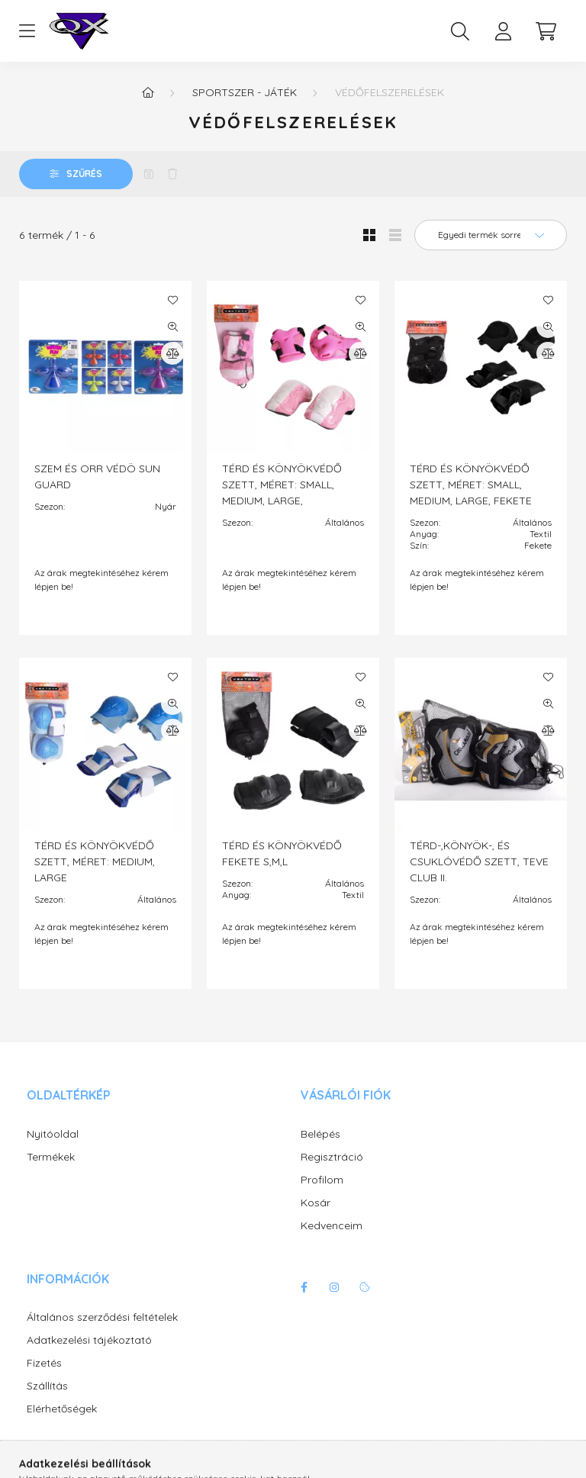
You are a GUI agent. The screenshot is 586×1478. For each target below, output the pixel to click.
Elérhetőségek (62, 1408)
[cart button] (545, 31)
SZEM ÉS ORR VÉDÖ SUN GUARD (97, 476)
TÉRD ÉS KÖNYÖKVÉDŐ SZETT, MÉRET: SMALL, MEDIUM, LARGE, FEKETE (471, 484)
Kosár (315, 1202)
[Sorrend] (490, 235)
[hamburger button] (26, 31)
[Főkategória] (148, 92)
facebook (303, 1287)
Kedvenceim (331, 1225)
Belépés (320, 1134)
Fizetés (44, 1363)
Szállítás (47, 1386)
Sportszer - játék (244, 92)
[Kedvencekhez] (172, 299)
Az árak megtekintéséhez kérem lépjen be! (101, 579)
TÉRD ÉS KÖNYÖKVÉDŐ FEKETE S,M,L (282, 853)
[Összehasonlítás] (172, 353)
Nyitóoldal (53, 1134)
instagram (334, 1287)
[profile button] (503, 31)
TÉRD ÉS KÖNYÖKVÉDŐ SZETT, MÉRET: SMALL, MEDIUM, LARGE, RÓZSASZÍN (282, 492)
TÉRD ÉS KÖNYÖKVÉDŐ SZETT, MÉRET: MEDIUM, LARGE (94, 861)
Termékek (51, 1157)
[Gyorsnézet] (172, 326)
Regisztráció (332, 1157)
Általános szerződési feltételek (102, 1317)
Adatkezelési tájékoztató (89, 1340)
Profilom (322, 1180)
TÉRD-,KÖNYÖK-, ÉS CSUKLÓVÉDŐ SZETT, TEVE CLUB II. (479, 861)
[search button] (460, 31)
